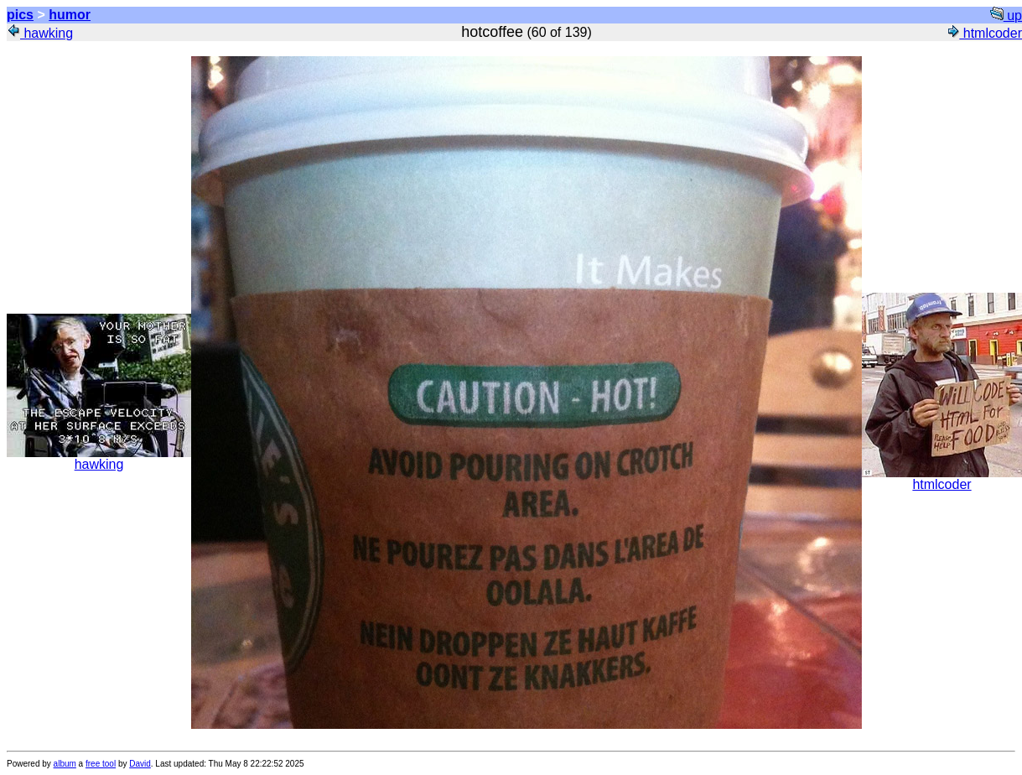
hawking (40, 33)
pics (20, 15)
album (65, 763)
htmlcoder (984, 33)
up (1006, 15)
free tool (101, 763)
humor (70, 15)
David (140, 763)
